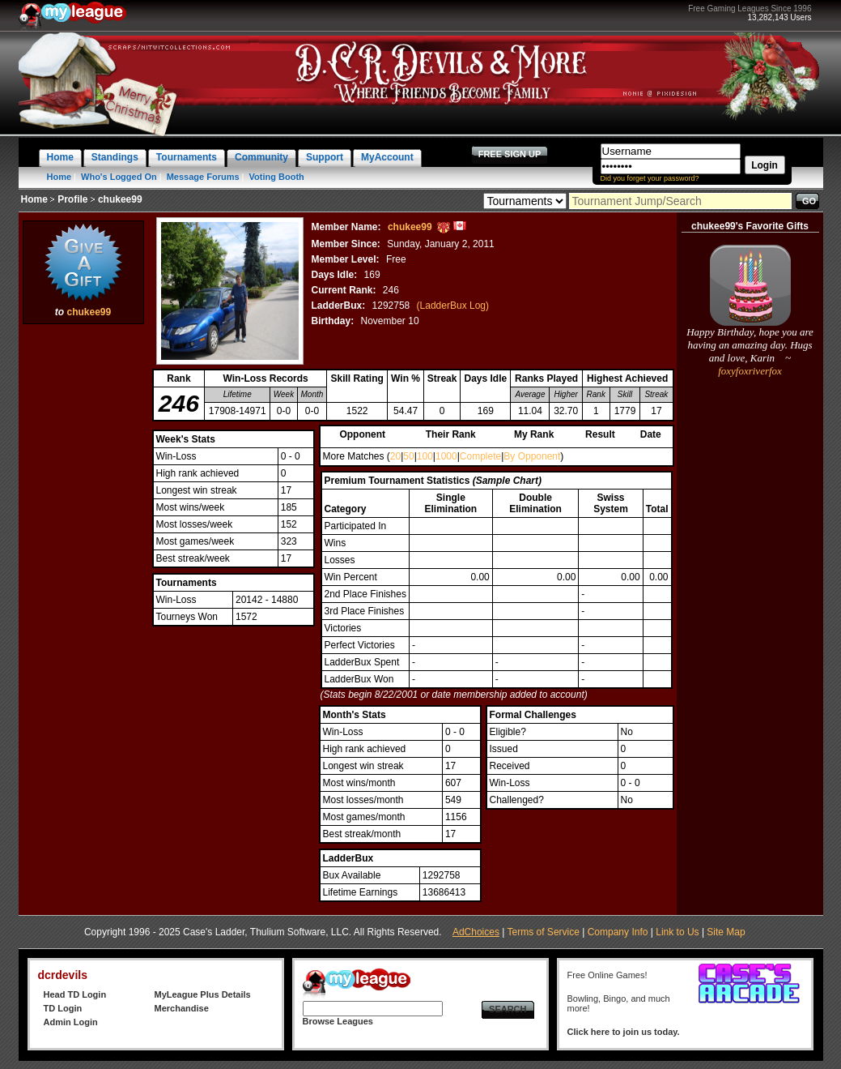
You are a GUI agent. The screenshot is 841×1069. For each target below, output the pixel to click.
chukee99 (88, 312)
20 (395, 456)
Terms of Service (544, 932)
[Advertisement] (83, 571)
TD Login (63, 1008)
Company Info (618, 932)
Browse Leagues (338, 1021)
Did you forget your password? (650, 178)
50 (408, 456)
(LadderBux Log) (453, 305)
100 (425, 456)
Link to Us (677, 932)
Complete (480, 456)
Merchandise (182, 1008)
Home (59, 177)
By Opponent (531, 456)
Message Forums (203, 177)
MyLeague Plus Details (203, 994)
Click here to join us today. (623, 1032)
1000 (446, 456)
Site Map (726, 932)
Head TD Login (75, 994)
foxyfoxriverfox (750, 371)
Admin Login (71, 1022)
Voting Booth (276, 177)
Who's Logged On (119, 177)
